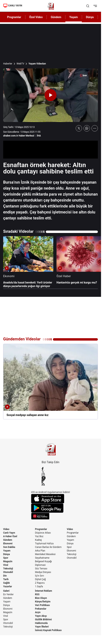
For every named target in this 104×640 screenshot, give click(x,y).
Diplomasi (40, 565)
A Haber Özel (10, 536)
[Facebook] (50, 468)
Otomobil (8, 572)
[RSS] (50, 484)
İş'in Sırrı (39, 575)
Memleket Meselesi (45, 554)
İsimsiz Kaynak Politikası (48, 630)
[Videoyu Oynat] (50, 95)
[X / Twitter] (50, 471)
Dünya (6, 554)
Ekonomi (7, 543)
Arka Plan (40, 550)
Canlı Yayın (9, 532)
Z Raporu (40, 583)
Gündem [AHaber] (56, 17)
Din (5, 575)
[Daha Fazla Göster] (95, 128)
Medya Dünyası (43, 572)
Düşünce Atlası (43, 532)
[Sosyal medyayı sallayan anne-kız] (50, 381)
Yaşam (6, 550)
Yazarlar (7, 586)
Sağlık (6, 583)
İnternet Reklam (43, 590)
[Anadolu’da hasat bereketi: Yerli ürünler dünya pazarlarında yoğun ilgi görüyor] (28, 262)
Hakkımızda (41, 623)
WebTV (20, 63)
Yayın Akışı (41, 616)
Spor (5, 557)
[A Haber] (50, 6)
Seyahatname (42, 557)
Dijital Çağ (40, 579)
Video (6, 529)
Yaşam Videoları (37, 63)
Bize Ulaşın (41, 598)
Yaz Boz (39, 536)
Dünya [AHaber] (90, 17)
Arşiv (38, 612)
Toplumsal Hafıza (44, 543)
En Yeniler (8, 594)
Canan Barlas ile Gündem (48, 547)
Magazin (7, 561)
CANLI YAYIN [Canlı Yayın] (12, 5)
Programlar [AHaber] (14, 17)
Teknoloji (8, 568)
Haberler (7, 63)
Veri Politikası (42, 605)
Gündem (7, 540)
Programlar (41, 529)
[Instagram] (50, 474)
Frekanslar (40, 608)
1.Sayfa (39, 586)
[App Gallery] (50, 516)
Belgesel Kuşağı (43, 561)
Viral (5, 565)
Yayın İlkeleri (42, 626)
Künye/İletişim (43, 601)
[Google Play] (50, 508)
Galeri (6, 590)
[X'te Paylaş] (79, 128)
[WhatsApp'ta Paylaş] (87, 128)
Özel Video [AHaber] (36, 17)
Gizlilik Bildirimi (43, 619)
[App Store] (50, 498)
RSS (37, 594)
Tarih (6, 579)
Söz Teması (41, 568)
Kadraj (38, 540)
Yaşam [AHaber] (73, 17)
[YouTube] (50, 477)
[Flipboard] (50, 480)
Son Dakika (9, 547)
